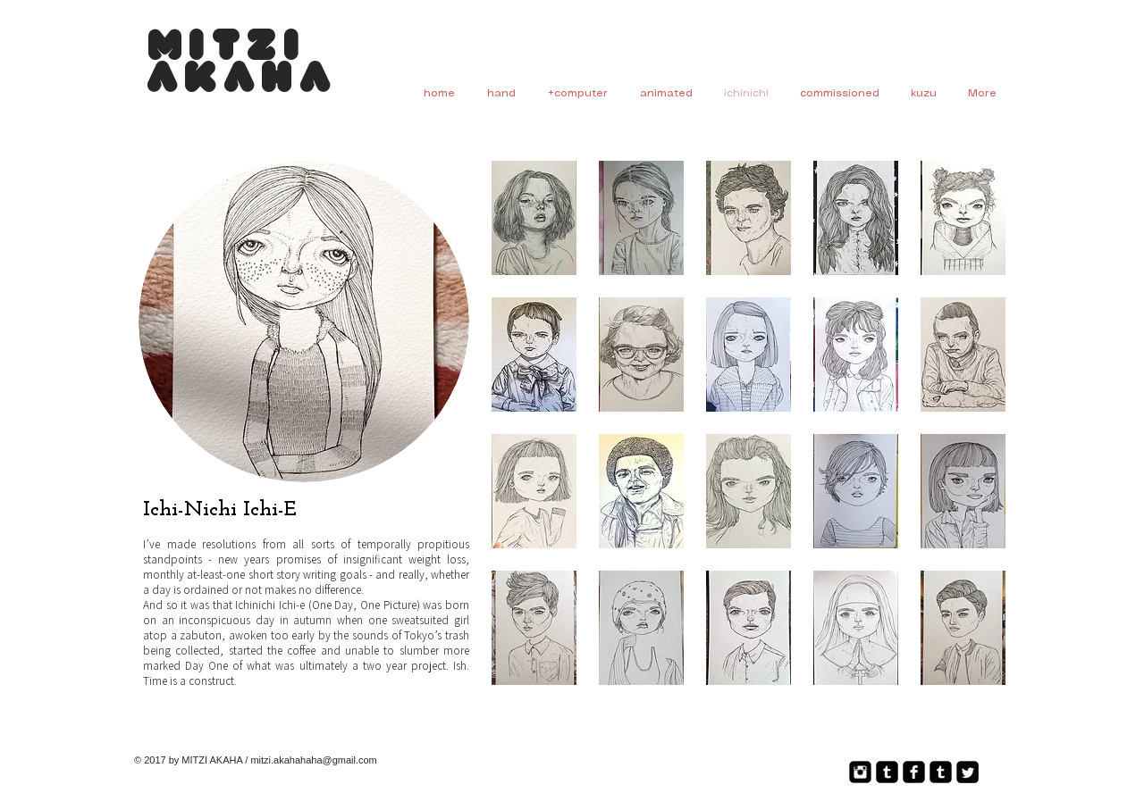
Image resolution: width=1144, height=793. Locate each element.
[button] (534, 218)
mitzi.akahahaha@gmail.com (313, 760)
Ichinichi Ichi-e (270, 605)
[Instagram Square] (860, 772)
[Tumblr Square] (887, 772)
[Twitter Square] (967, 772)
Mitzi (227, 49)
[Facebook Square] (914, 772)
